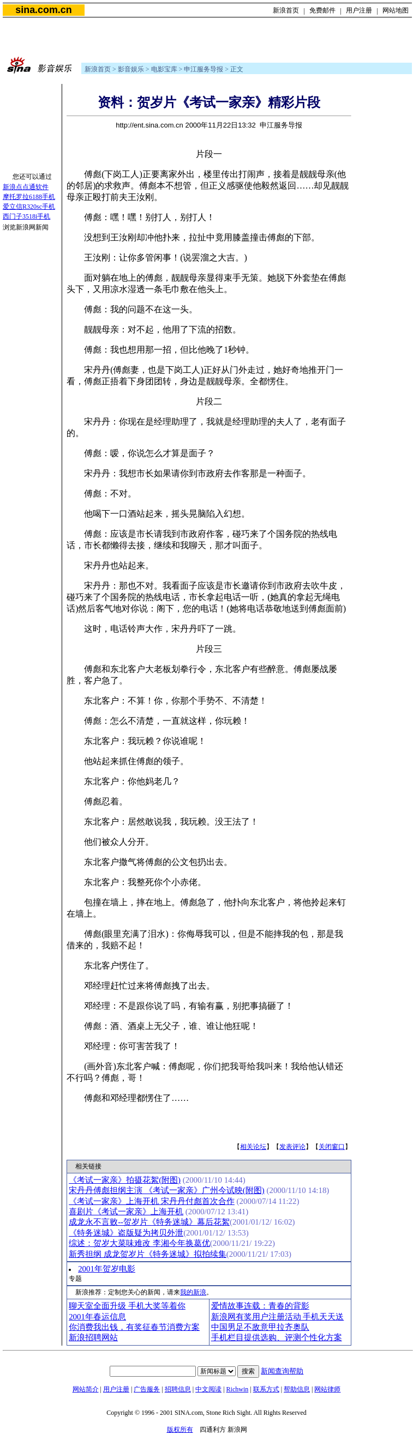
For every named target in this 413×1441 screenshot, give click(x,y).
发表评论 (292, 1147)
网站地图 (395, 10)
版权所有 (180, 1429)
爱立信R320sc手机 (29, 206)
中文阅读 (208, 1389)
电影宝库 (164, 69)
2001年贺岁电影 (106, 1268)
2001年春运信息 (97, 1316)
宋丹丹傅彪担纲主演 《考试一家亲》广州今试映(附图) (167, 1190)
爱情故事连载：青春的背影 (260, 1305)
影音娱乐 (131, 69)
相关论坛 (253, 1147)
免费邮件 (322, 10)
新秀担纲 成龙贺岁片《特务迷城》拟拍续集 (147, 1254)
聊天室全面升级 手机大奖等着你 (127, 1305)
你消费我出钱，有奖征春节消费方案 (134, 1327)
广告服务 (147, 1389)
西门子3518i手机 (26, 216)
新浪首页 (286, 10)
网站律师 (327, 1389)
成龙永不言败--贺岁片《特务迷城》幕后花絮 (149, 1222)
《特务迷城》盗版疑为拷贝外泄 (126, 1232)
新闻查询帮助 (282, 1371)
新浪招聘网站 (93, 1337)
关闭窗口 (332, 1147)
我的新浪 (193, 1292)
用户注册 (359, 10)
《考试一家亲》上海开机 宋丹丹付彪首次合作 (152, 1201)
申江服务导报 (203, 69)
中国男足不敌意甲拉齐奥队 (260, 1327)
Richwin (237, 1389)
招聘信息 (178, 1389)
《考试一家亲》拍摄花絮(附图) (125, 1180)
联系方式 (266, 1389)
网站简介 (86, 1389)
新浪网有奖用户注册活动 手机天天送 (277, 1316)
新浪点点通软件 (26, 187)
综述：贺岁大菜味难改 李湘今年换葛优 (139, 1243)
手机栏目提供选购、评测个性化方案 (276, 1337)
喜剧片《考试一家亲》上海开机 (126, 1211)
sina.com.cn (43, 9)
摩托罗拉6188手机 (29, 197)
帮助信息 (297, 1389)
